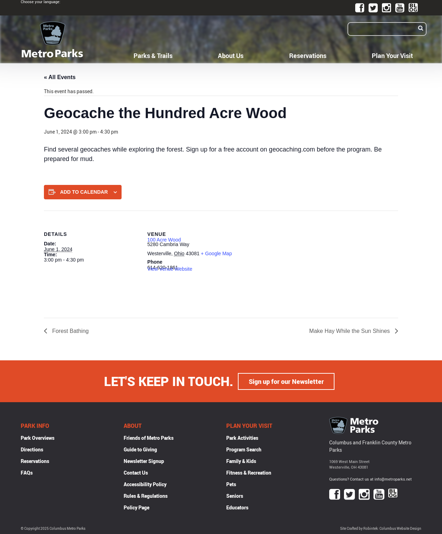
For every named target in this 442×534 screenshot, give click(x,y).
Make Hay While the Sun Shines (350, 331)
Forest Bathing (70, 331)
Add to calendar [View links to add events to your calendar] (84, 192)
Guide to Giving (140, 449)
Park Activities (242, 437)
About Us (230, 55)
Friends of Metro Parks (149, 437)
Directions (32, 449)
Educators (237, 507)
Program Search (243, 449)
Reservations (307, 55)
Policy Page (136, 507)
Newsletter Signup (144, 460)
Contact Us (136, 472)
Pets (231, 484)
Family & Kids (241, 460)
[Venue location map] (288, 259)
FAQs (27, 472)
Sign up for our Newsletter (286, 381)
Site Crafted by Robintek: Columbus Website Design (380, 528)
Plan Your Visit (392, 55)
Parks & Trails (153, 55)
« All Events (60, 77)
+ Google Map (216, 253)
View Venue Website (169, 269)
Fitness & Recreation (248, 472)
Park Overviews (37, 437)
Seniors (234, 495)
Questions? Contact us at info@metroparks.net (370, 478)
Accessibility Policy (145, 484)
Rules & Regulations (146, 495)
